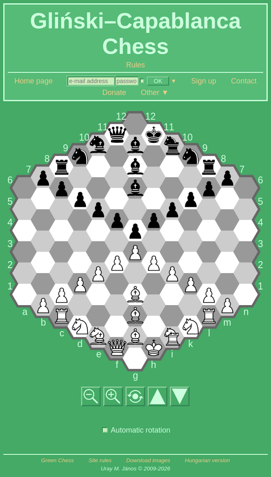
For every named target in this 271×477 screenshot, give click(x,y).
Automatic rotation (136, 430)
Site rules (99, 460)
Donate (114, 92)
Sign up (203, 81)
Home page (33, 81)
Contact (244, 81)
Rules (135, 65)
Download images (148, 460)
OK (158, 81)
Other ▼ (155, 92)
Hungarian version (207, 460)
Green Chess (57, 460)
